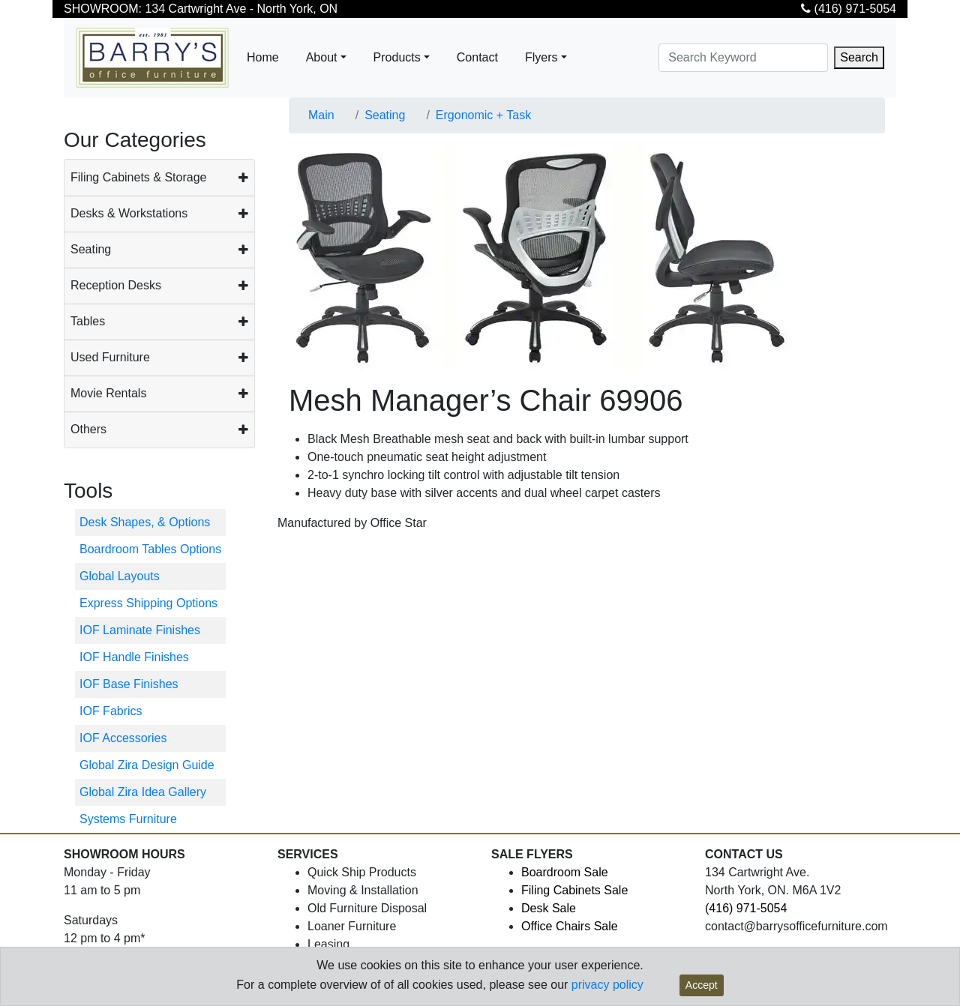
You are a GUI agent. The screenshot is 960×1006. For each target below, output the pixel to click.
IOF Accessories (123, 738)
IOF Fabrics (111, 711)
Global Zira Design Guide (147, 765)
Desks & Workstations (129, 213)
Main (321, 115)
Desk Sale (548, 908)
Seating (90, 249)
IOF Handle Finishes (134, 657)
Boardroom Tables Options (150, 549)
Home (263, 57)
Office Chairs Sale (569, 926)
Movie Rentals (108, 393)
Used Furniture (110, 357)
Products (397, 57)
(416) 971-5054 (848, 8)
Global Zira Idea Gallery (143, 792)
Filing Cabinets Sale (574, 890)
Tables (87, 321)
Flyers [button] (541, 57)
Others (88, 429)
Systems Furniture (128, 819)
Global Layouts (120, 576)
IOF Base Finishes (129, 684)
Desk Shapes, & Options (145, 522)
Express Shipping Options (149, 603)
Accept (702, 985)
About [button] (322, 57)
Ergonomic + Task (483, 115)
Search (859, 57)
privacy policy (608, 984)
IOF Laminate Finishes (140, 630)
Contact (477, 57)
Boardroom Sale (564, 872)
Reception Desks (115, 285)
